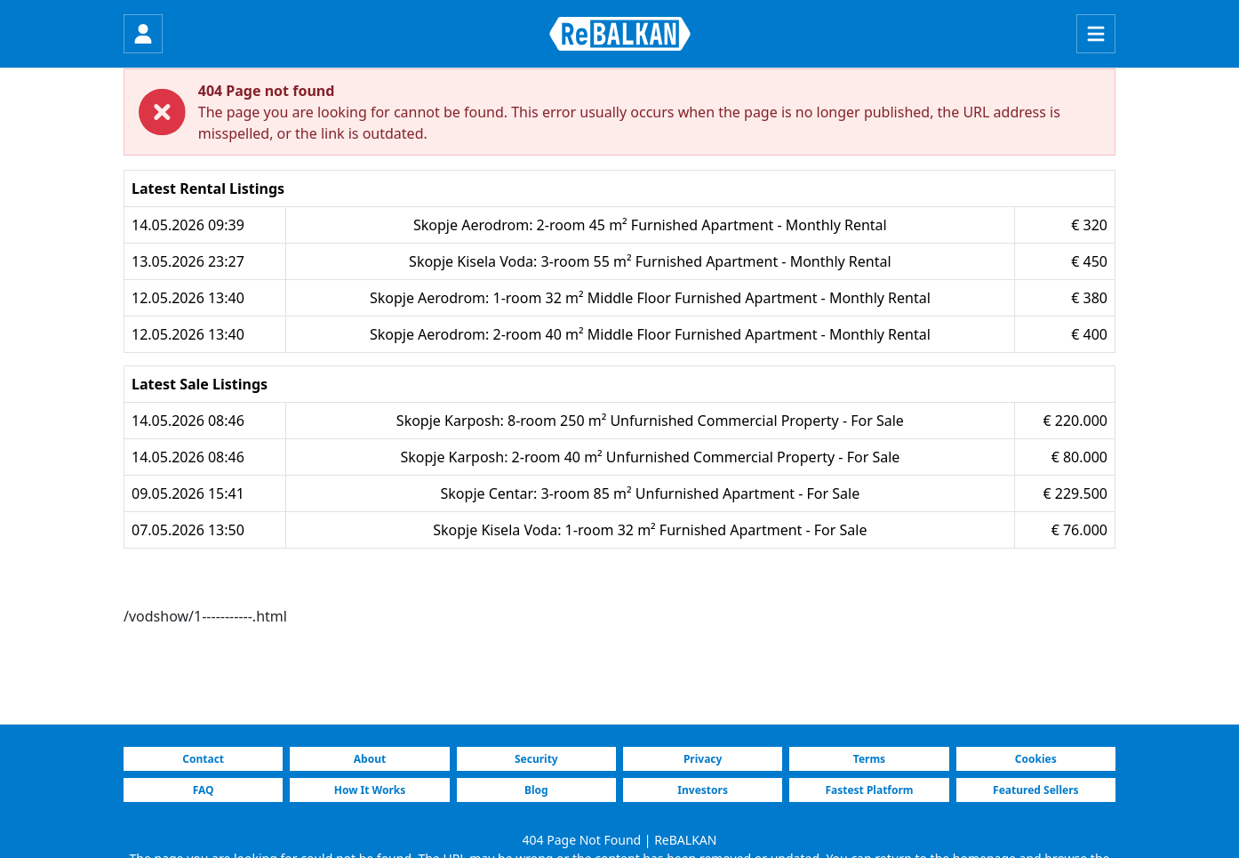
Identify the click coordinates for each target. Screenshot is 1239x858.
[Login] (143, 33)
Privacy (703, 758)
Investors (702, 790)
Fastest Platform (869, 790)
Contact (203, 758)
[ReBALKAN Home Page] (620, 34)
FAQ (203, 790)
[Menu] (1095, 33)
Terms (869, 758)
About (370, 758)
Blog (536, 790)
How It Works (370, 790)
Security (536, 758)
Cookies (1036, 758)
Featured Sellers (1035, 790)
